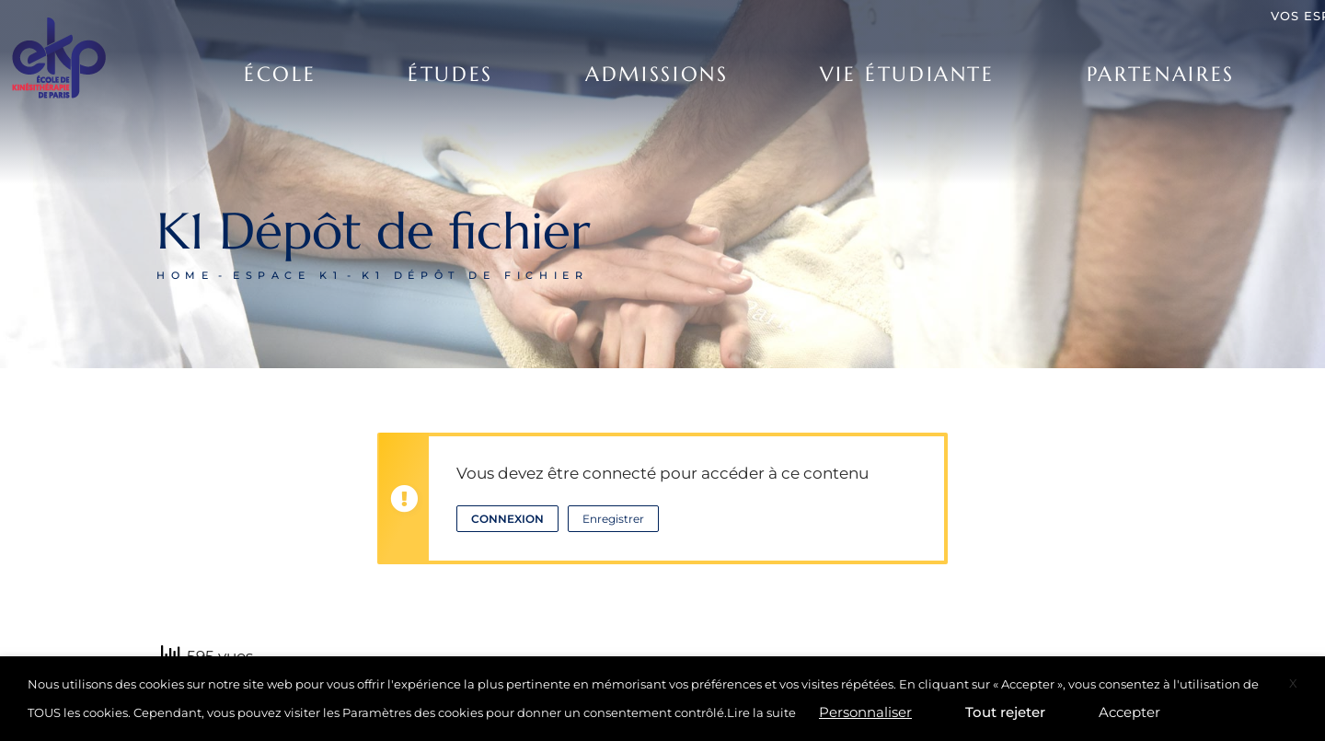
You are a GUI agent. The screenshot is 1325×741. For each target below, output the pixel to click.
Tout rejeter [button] (1005, 712)
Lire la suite (761, 712)
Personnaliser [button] (865, 712)
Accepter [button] (1129, 712)
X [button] (1293, 683)
